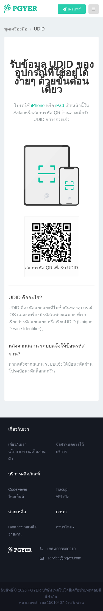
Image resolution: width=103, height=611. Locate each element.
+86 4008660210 (58, 549)
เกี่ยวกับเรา (17, 444)
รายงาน (15, 534)
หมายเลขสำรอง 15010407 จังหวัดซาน (51, 602)
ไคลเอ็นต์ (16, 496)
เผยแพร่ (72, 9)
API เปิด (62, 496)
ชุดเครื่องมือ (15, 29)
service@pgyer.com (60, 558)
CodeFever (17, 489)
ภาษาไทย (65, 527)
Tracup (62, 489)
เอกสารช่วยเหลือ (22, 527)
